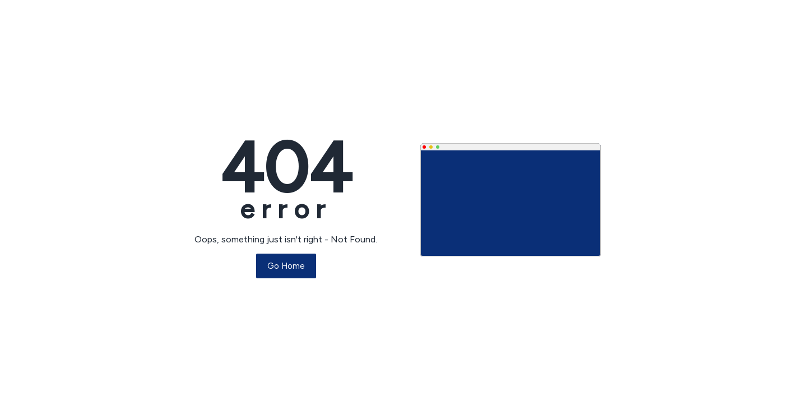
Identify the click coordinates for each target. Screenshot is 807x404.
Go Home (286, 266)
